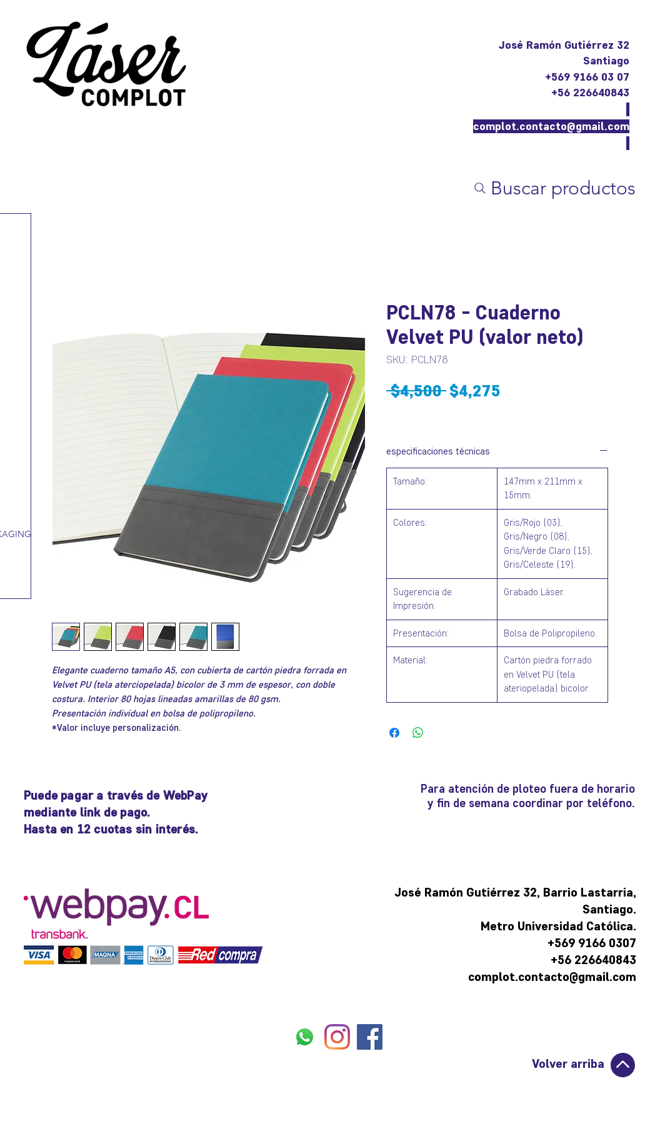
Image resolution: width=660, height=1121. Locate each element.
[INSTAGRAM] (337, 1037)
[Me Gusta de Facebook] (338, 1067)
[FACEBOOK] (369, 1037)
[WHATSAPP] (305, 1037)
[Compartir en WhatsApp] (418, 732)
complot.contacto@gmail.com (551, 126)
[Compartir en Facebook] (394, 732)
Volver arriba (568, 1063)
